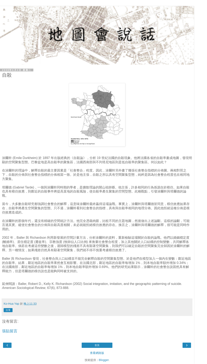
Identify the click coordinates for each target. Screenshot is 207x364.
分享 (8, 310)
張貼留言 (9, 331)
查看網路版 (97, 353)
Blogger (104, 360)
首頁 (97, 345)
